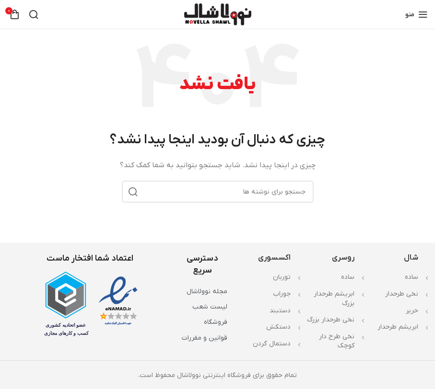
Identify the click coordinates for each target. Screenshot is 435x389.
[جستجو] (33, 14)
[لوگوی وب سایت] (217, 14)
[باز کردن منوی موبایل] (416, 14)
